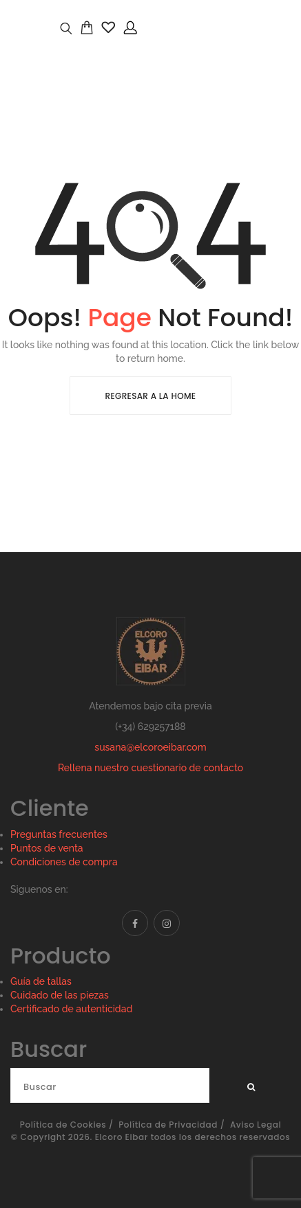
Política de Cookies (63, 1124)
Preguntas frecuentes (58, 834)
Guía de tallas (41, 981)
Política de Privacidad (168, 1124)
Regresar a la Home (150, 396)
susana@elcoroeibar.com (150, 747)
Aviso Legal (255, 1124)
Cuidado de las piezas (59, 995)
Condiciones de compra (64, 861)
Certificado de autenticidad (71, 1008)
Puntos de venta (46, 848)
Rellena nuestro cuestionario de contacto (150, 767)
